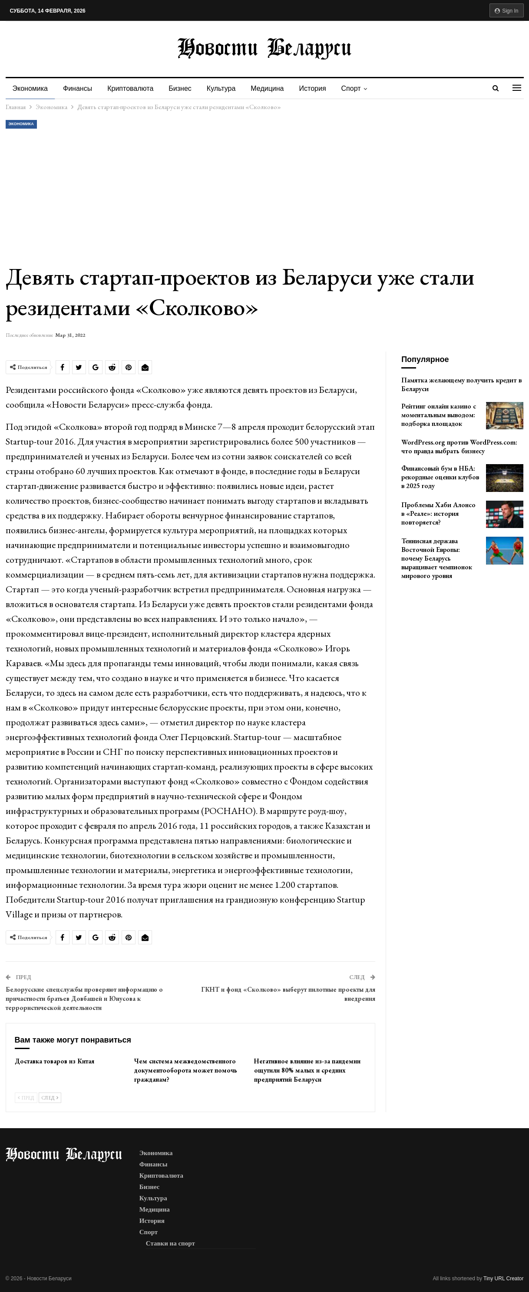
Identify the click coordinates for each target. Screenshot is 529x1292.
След (50, 1098)
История (312, 88)
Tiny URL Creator (503, 1278)
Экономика (30, 88)
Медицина (267, 88)
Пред (26, 1098)
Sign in (507, 11)
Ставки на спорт (170, 1243)
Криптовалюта (130, 88)
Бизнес (180, 88)
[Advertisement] (265, 195)
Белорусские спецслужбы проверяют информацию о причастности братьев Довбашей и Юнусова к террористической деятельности (84, 998)
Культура (221, 88)
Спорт (351, 88)
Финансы (77, 88)
